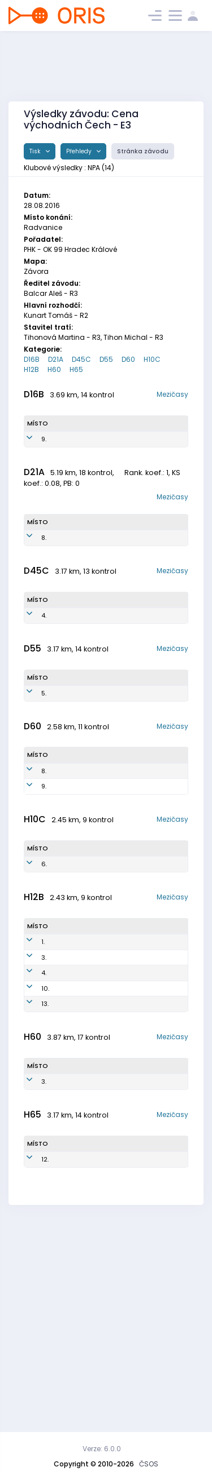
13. (45, 1166)
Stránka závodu (142, 151)
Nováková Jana (70, 859)
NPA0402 (113, 1101)
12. (45, 1359)
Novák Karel (65, 1359)
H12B (31, 369)
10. (45, 1146)
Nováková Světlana (70, 453)
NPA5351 (115, 884)
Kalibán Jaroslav (68, 1263)
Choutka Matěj (69, 1101)
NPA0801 (112, 980)
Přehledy (79, 151)
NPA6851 (112, 666)
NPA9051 (117, 570)
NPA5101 (113, 1262)
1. (43, 1076)
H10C (152, 359)
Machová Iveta (69, 667)
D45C (81, 359)
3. (43, 1101)
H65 (76, 369)
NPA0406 (113, 1076)
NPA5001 (110, 1359)
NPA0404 (113, 1126)
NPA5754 (113, 763)
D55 (106, 359)
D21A (55, 359)
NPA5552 (116, 859)
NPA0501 (112, 1166)
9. (43, 453)
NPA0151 (114, 453)
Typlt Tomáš (66, 1076)
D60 (128, 359)
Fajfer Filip (71, 1146)
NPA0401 (112, 1146)
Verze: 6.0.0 (102, 1448)
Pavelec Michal (66, 980)
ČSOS (148, 1464)
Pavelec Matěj (67, 1167)
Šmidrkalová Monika (74, 570)
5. (43, 763)
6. (44, 980)
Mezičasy (172, 394)
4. (43, 666)
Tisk (35, 151)
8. (43, 570)
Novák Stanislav (70, 1126)
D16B (32, 359)
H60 (54, 369)
